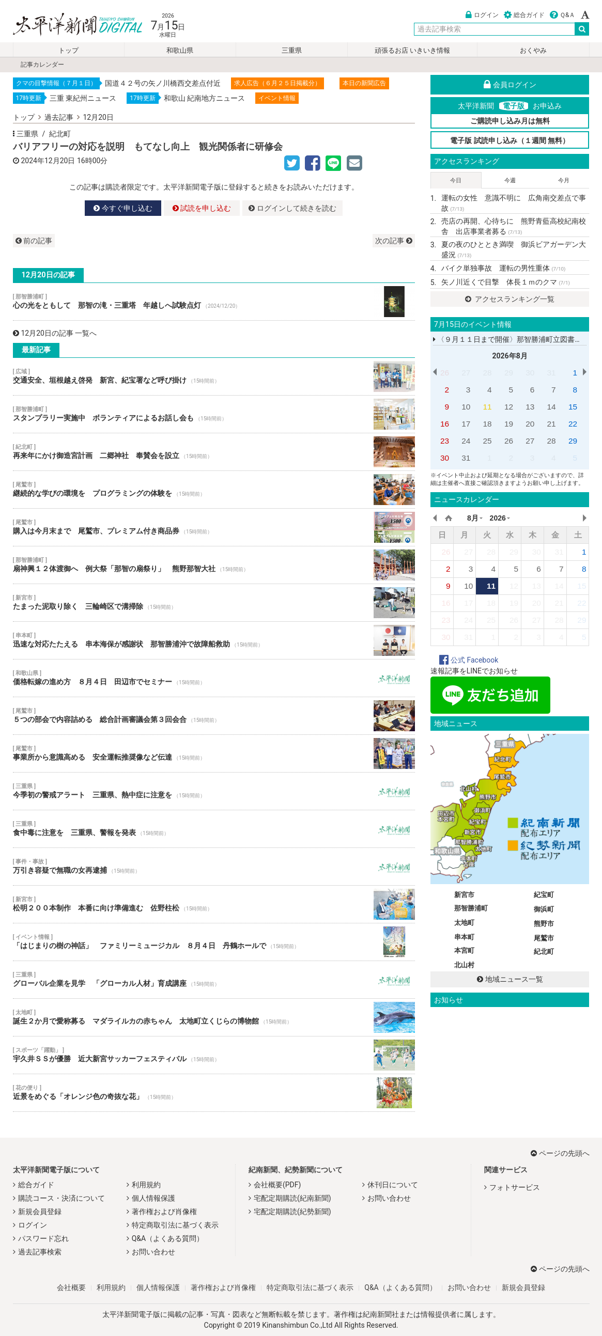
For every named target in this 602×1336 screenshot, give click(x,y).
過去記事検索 (39, 1252)
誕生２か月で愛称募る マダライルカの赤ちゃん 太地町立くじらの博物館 (214, 1017)
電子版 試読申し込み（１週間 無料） (509, 140)
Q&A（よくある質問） (168, 1238)
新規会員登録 (39, 1211)
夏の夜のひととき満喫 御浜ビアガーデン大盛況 (513, 249)
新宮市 (464, 895)
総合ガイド (524, 15)
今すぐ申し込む (123, 208)
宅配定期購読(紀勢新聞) (292, 1211)
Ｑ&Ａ (562, 15)
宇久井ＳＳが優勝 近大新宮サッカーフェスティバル (214, 1055)
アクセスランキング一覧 (509, 299)
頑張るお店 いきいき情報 (412, 50)
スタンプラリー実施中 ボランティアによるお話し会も (214, 414)
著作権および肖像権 (164, 1211)
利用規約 (146, 1185)
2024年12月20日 (48, 160)
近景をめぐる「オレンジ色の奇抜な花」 (214, 1092)
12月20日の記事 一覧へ (55, 333)
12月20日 (98, 117)
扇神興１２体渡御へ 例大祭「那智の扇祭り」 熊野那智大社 (214, 565)
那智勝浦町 (471, 908)
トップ (68, 50)
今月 (563, 180)
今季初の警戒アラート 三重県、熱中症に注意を (214, 791)
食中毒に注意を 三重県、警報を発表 (214, 828)
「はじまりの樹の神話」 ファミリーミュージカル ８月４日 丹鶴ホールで (214, 942)
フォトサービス (514, 1187)
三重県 (292, 50)
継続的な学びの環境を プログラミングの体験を (214, 489)
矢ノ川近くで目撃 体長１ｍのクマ (505, 282)
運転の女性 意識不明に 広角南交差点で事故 (513, 203)
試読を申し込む (202, 208)
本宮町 (464, 950)
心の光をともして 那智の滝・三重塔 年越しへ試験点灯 (214, 301)
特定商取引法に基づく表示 (175, 1225)
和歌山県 (179, 50)
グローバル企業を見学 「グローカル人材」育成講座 (214, 979)
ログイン (482, 15)
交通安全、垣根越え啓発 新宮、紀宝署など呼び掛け (214, 376)
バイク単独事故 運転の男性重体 (503, 268)
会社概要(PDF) (277, 1185)
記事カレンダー (42, 64)
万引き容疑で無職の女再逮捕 (214, 866)
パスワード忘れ (43, 1238)
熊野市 (544, 924)
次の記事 (393, 241)
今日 (455, 180)
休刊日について (392, 1185)
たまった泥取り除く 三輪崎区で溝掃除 (214, 602)
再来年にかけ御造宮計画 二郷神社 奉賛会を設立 (214, 451)
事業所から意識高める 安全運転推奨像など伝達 (214, 753)
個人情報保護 (153, 1198)
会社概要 (71, 1287)
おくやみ (533, 50)
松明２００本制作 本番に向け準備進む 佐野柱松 (214, 904)
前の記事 (34, 241)
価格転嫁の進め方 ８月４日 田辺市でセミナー (214, 678)
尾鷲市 (544, 938)
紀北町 (60, 134)
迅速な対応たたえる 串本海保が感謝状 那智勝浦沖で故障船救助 (214, 640)
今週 (510, 180)
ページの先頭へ (560, 1153)
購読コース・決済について (61, 1198)
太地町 (464, 922)
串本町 (464, 937)
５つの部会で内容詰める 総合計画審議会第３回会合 (214, 715)
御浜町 (544, 909)
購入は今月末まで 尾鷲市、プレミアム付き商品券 (214, 527)
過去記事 (58, 117)
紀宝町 (544, 895)
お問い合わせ (153, 1252)
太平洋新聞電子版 (70, 25)
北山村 (464, 965)
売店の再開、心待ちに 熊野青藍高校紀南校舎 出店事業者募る (513, 226)
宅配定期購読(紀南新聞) (292, 1198)
